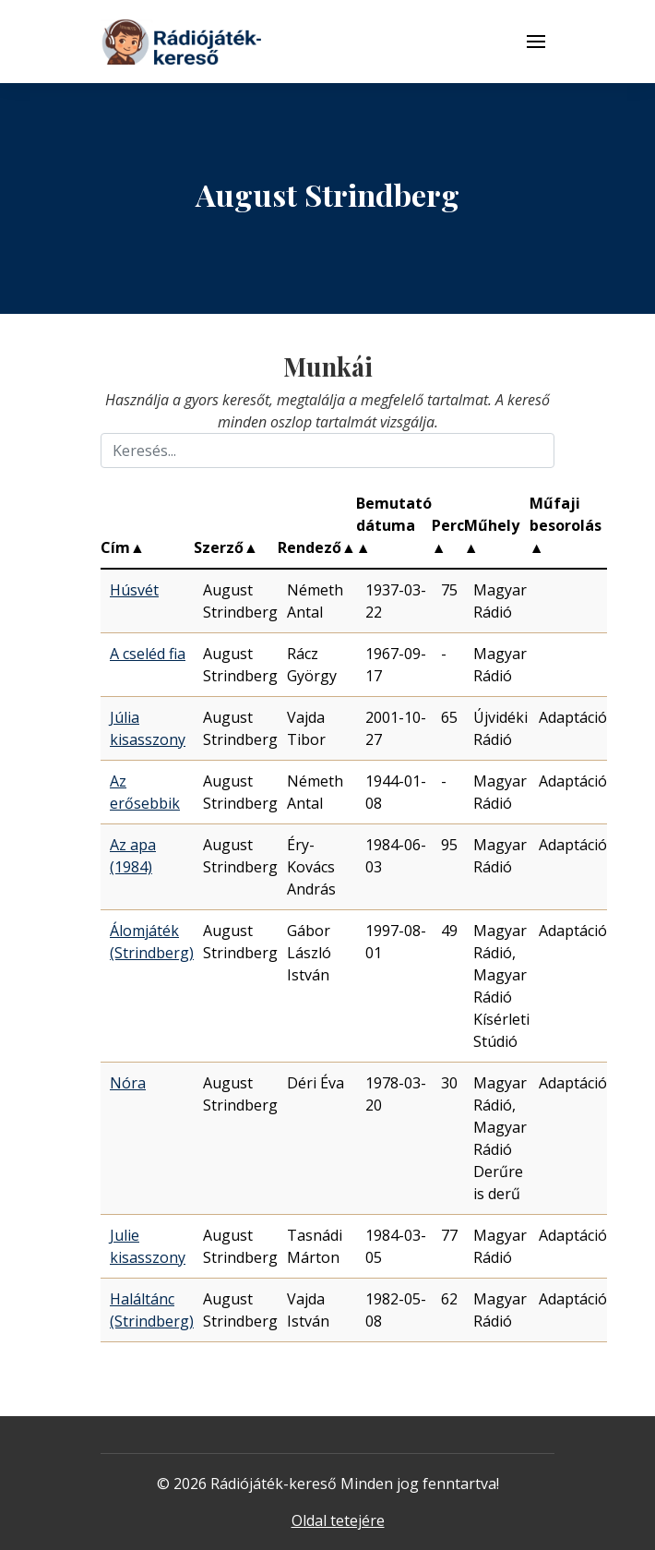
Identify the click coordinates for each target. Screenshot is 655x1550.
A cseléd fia (147, 653)
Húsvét (134, 590)
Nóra (128, 1083)
